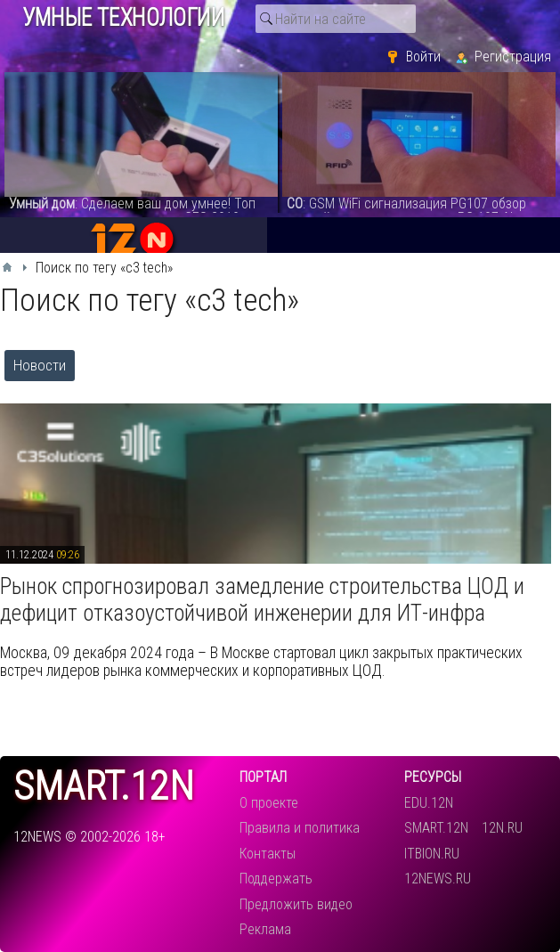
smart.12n (103, 787)
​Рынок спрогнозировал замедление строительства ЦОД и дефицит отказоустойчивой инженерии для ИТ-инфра (262, 599)
